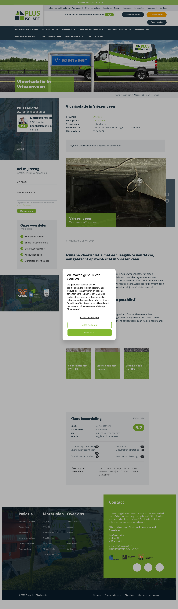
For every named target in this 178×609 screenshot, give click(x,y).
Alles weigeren (89, 325)
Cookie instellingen (89, 317)
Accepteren (89, 332)
